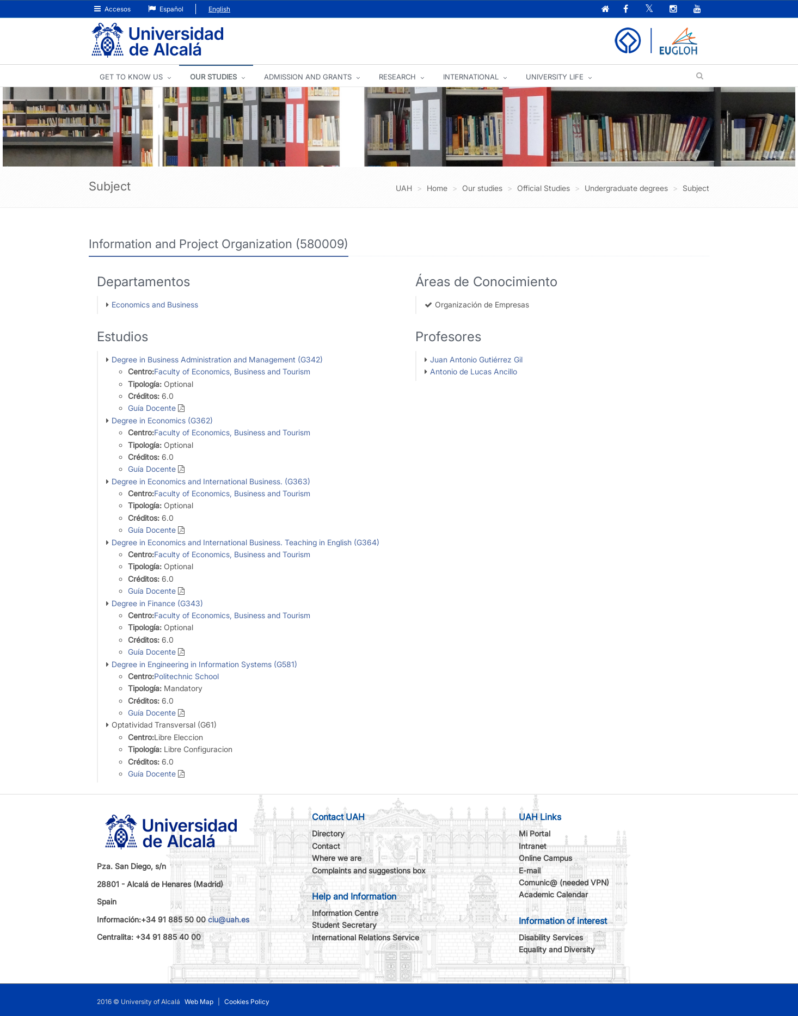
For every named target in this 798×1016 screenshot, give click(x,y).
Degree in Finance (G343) (157, 603)
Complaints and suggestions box (369, 870)
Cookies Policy (246, 1001)
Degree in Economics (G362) (162, 420)
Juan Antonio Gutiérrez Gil (476, 359)
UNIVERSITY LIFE (555, 76)
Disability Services (551, 937)
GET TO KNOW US (131, 76)
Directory (328, 833)
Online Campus (545, 858)
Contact (326, 846)
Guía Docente (152, 407)
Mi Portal (534, 833)
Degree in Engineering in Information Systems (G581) (204, 664)
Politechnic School (186, 676)
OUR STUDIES (213, 76)
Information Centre (345, 913)
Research (397, 76)
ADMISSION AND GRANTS (308, 76)
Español (165, 9)
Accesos (112, 9)
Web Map (199, 1001)
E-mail (530, 870)
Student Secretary (344, 924)
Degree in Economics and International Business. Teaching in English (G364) (245, 542)
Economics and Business (155, 304)
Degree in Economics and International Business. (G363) (211, 481)
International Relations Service (365, 937)
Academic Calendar (553, 894)
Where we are (336, 858)
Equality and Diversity (557, 949)
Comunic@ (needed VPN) (564, 882)
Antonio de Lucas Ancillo (473, 371)
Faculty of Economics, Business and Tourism (232, 371)
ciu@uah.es (228, 919)
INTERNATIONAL (471, 76)
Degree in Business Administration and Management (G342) (217, 359)
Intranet (533, 846)
